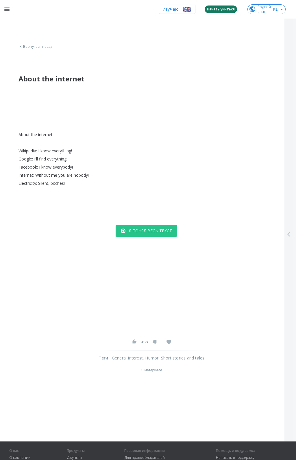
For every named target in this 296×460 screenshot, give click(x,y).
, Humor (150, 358)
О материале (151, 370)
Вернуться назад (35, 46)
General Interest (127, 358)
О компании (20, 457)
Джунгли (74, 457)
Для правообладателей (144, 457)
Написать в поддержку (235, 457)
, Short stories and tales (181, 358)
